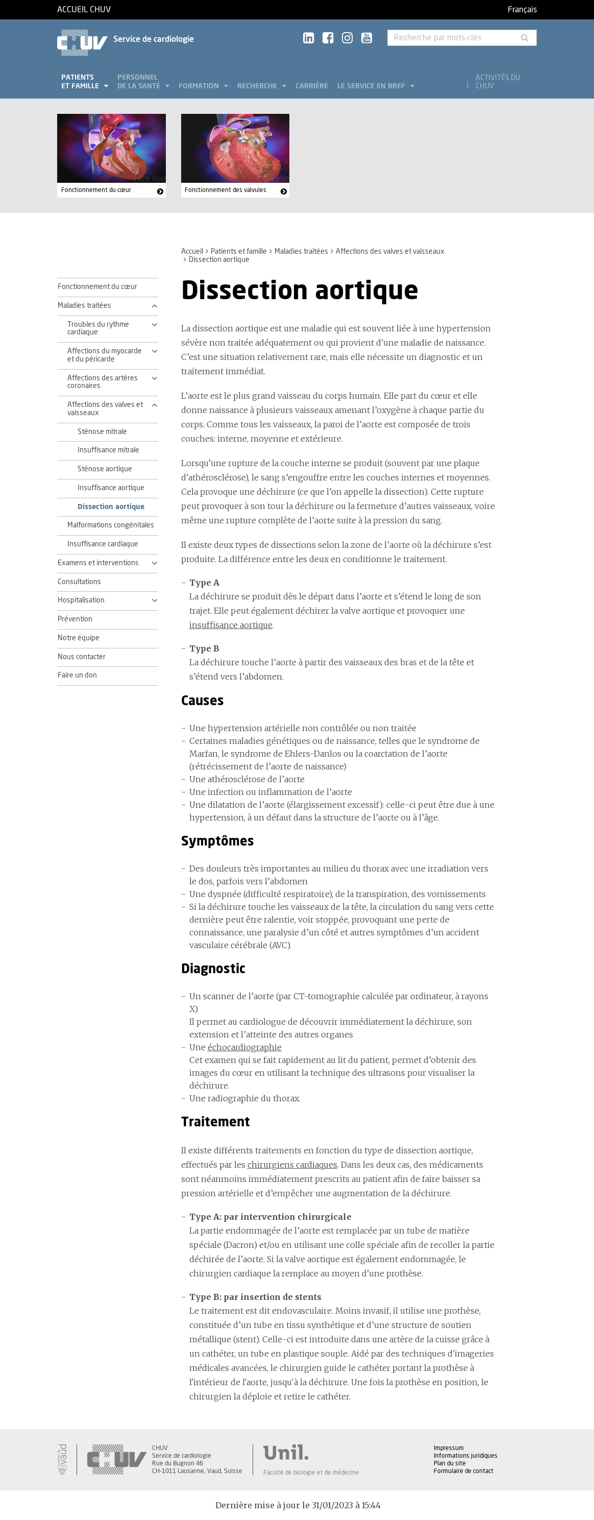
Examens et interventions (98, 563)
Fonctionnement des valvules (225, 190)
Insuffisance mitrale (108, 450)
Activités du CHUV (498, 82)
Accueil (192, 251)
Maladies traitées (301, 251)
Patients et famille (81, 82)
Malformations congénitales (110, 525)
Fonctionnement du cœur (96, 190)
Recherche (258, 86)
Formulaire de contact (463, 1471)
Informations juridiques (466, 1456)
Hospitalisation (81, 600)
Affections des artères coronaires (102, 382)
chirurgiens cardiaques (292, 1165)
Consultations (79, 582)
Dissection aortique (111, 507)
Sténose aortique (105, 469)
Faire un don (77, 675)
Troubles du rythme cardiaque (98, 328)
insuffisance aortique (231, 625)
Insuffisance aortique (111, 488)
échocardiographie (245, 1047)
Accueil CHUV (84, 10)
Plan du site (450, 1463)
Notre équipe (79, 638)
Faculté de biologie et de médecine (311, 1472)
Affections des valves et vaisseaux (390, 251)
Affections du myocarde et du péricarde (104, 355)
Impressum (449, 1448)
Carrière (311, 86)
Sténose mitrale (102, 432)
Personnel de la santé (139, 82)
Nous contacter (82, 657)
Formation (200, 86)
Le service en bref (372, 86)
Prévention (75, 619)
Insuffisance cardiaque (102, 544)
